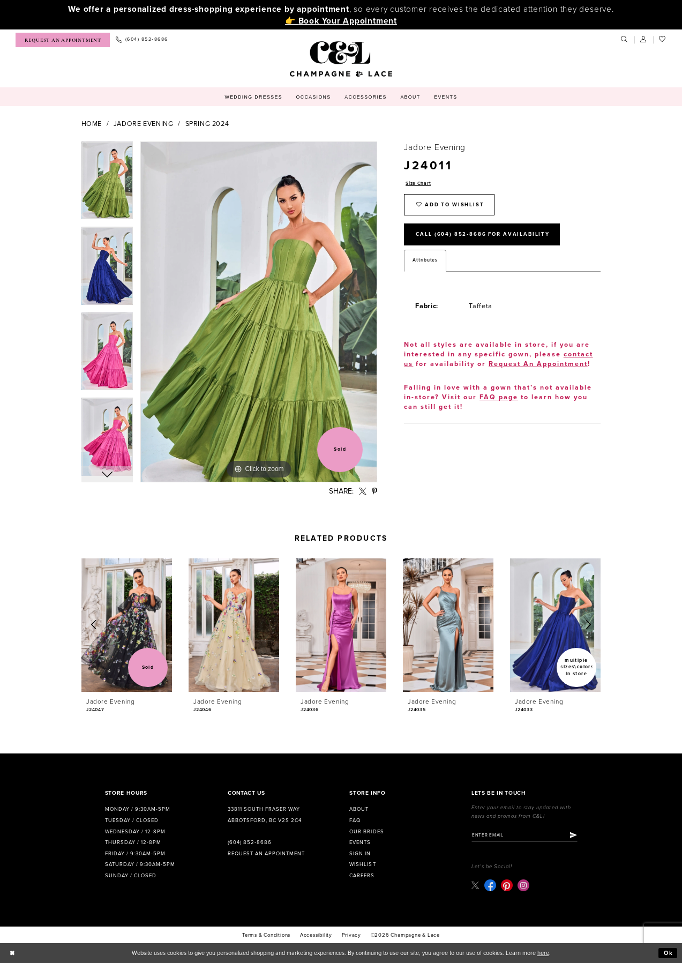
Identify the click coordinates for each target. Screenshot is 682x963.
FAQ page (498, 397)
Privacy (352, 935)
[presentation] (127, 625)
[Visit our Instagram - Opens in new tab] (523, 885)
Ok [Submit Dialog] (668, 953)
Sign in (360, 853)
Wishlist (362, 864)
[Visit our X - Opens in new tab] (475, 885)
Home (91, 124)
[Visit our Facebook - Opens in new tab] (490, 885)
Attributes (425, 260)
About (359, 809)
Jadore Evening (144, 124)
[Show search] (624, 39)
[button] (644, 39)
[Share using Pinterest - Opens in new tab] (374, 491)
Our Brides (366, 831)
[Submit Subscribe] (573, 835)
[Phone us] (142, 40)
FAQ (355, 820)
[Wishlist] (662, 39)
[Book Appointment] (63, 40)
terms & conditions (266, 935)
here (543, 953)
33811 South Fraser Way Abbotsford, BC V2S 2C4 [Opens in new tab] (265, 815)
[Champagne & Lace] (341, 59)
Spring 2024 (207, 124)
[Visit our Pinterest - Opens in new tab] (507, 885)
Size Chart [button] (418, 183)
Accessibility (316, 935)
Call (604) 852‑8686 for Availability (483, 234)
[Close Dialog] (12, 953)
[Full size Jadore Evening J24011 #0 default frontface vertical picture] (259, 312)
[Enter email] (524, 835)
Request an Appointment (266, 853)
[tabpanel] (107, 184)
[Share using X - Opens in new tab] (362, 491)
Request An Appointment (538, 364)
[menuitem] (63, 40)
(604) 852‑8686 (250, 842)
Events (360, 842)
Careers (361, 875)
